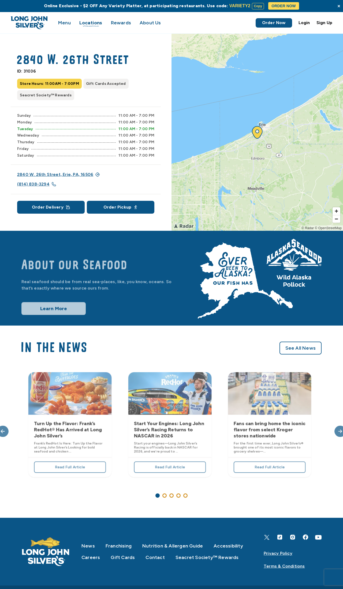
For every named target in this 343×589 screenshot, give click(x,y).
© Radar (307, 228)
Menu (64, 23)
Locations (90, 23)
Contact (155, 557)
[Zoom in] (336, 211)
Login (304, 22)
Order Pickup (120, 207)
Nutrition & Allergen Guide (172, 546)
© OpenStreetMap (328, 228)
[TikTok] (280, 537)
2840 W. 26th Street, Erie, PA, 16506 (58, 174)
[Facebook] (305, 537)
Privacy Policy (278, 553)
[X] (267, 537)
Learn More (53, 316)
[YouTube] (318, 537)
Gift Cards (123, 557)
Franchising (119, 546)
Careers (90, 557)
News (88, 546)
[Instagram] (292, 537)
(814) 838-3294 (36, 184)
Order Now (274, 22)
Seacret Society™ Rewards (207, 557)
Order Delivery (51, 207)
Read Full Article (70, 461)
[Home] (45, 551)
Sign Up (324, 22)
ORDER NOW (283, 6)
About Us (150, 23)
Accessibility (228, 546)
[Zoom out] (336, 219)
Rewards (121, 23)
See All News (300, 364)
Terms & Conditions (284, 566)
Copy (258, 6)
